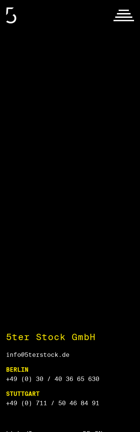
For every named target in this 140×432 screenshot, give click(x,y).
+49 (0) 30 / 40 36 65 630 (52, 379)
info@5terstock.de (37, 355)
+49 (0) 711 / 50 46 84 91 (52, 403)
